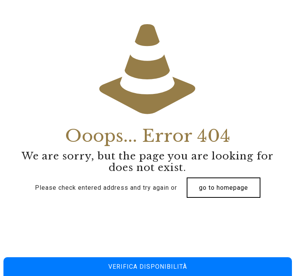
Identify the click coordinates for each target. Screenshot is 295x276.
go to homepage (223, 187)
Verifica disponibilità (147, 266)
